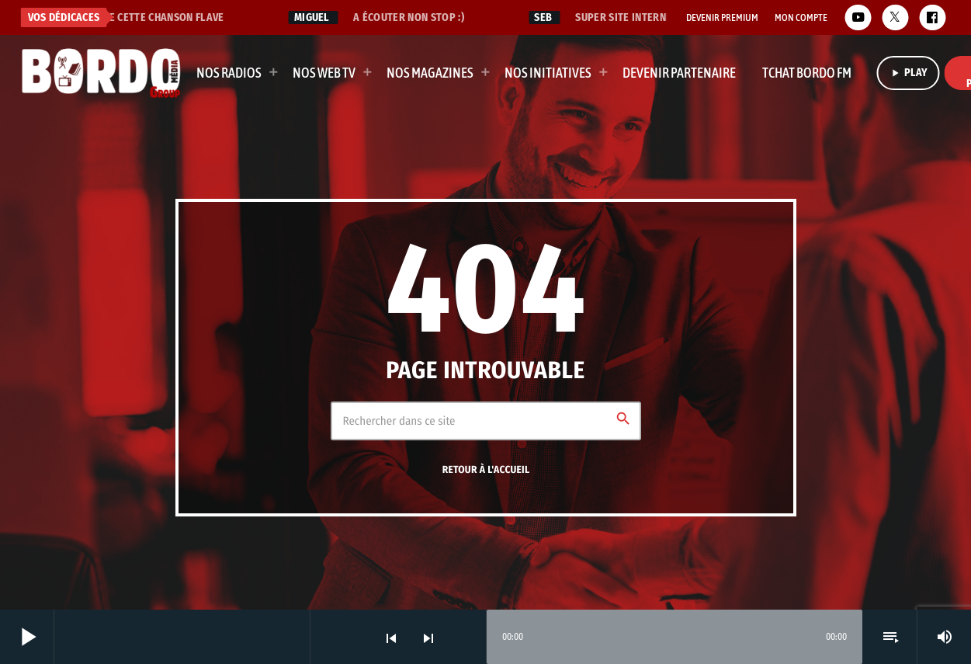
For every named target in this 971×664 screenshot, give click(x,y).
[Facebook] (932, 17)
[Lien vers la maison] (101, 73)
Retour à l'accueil (486, 470)
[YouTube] (857, 17)
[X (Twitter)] (895, 17)
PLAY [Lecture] (908, 72)
